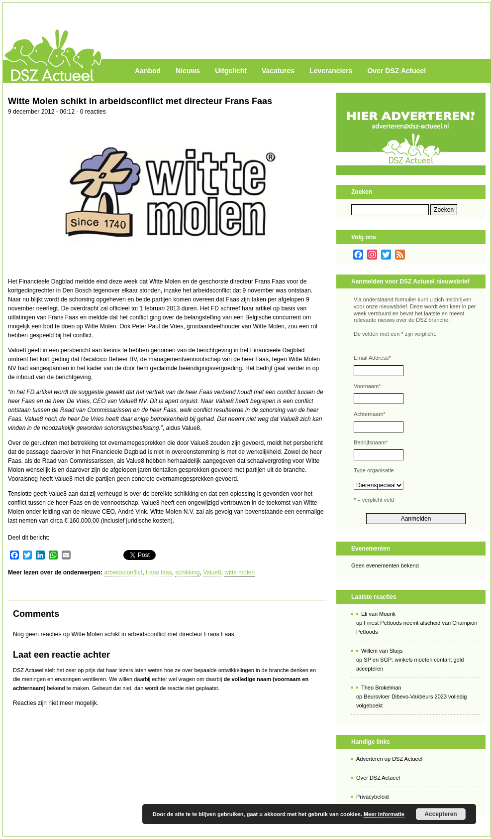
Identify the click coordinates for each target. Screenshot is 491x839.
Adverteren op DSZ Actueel (389, 759)
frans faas (159, 572)
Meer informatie (384, 814)
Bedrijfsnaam (371, 442)
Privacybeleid (372, 797)
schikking (187, 572)
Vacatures (278, 71)
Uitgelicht (231, 71)
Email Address (372, 358)
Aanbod (148, 71)
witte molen (239, 572)
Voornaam (367, 386)
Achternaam (370, 414)
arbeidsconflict (123, 572)
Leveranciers (330, 71)
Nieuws (188, 71)
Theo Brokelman (381, 688)
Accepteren (440, 814)
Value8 (212, 572)
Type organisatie (374, 470)
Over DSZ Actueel (396, 71)
